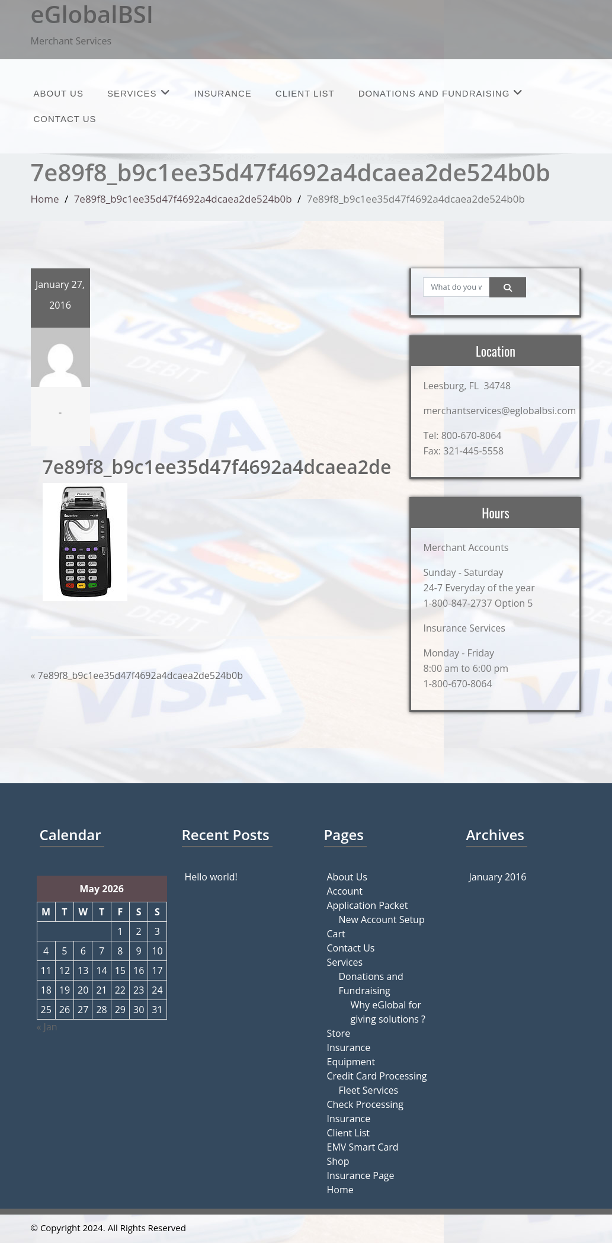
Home (45, 199)
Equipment (351, 1061)
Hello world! (211, 876)
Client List (305, 93)
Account (345, 891)
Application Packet (367, 905)
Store (339, 1033)
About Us (59, 93)
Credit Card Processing (377, 1075)
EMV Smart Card (363, 1147)
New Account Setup (382, 919)
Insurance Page (361, 1175)
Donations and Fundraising (441, 92)
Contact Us (65, 119)
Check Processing (365, 1104)
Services (139, 92)
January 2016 (498, 876)
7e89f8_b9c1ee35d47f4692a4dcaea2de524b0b (183, 199)
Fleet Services (369, 1090)
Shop (338, 1161)
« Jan (47, 1026)
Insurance (223, 93)
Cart (336, 933)
